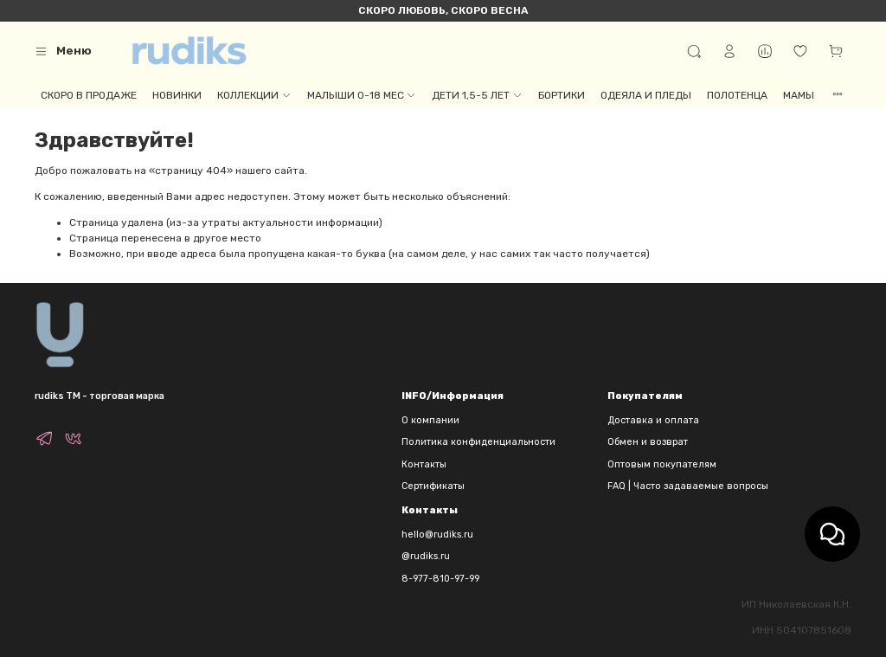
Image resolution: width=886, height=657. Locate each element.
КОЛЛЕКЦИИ (254, 95)
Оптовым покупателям (661, 464)
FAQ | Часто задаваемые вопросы (687, 486)
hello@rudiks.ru (437, 534)
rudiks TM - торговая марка (99, 396)
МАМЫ (798, 95)
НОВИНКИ (177, 95)
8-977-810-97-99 (440, 578)
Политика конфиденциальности (478, 442)
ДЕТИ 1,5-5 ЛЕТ (477, 95)
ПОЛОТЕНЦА (737, 95)
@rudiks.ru (425, 556)
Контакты (423, 464)
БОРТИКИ (561, 95)
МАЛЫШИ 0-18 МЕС (361, 95)
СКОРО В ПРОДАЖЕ (89, 95)
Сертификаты (433, 486)
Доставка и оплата (653, 420)
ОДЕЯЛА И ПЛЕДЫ (645, 95)
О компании (430, 420)
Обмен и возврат (647, 442)
